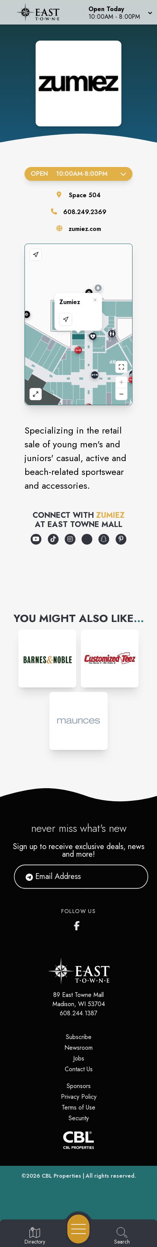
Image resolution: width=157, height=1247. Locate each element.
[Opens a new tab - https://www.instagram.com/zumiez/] (70, 539)
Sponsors (79, 1086)
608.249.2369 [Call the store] (84, 212)
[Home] (40, 12)
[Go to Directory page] (35, 1236)
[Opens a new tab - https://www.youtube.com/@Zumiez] (36, 539)
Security (79, 1118)
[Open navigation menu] (78, 1229)
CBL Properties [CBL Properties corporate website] (61, 1176)
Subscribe (79, 1037)
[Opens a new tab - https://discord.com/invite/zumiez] (87, 539)
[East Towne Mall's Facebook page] (78, 924)
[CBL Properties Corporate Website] (78, 1140)
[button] (119, 12)
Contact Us (79, 1069)
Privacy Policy (78, 1096)
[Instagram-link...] (47, 658)
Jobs (78, 1058)
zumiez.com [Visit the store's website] (85, 228)
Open (78, 173)
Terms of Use (78, 1107)
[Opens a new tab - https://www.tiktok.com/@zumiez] (53, 539)
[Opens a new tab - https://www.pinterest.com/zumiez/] (121, 539)
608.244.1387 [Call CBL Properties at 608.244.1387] (78, 1013)
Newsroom (78, 1047)
